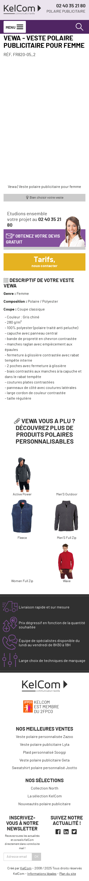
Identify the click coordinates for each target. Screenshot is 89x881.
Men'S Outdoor (66, 494)
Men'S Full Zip (66, 538)
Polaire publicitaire (66, 11)
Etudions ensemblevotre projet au (34, 219)
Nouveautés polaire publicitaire (44, 804)
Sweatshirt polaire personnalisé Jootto (44, 768)
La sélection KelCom (45, 796)
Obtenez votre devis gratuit (33, 238)
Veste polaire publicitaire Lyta (44, 745)
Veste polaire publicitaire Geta (44, 760)
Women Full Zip (22, 581)
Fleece (22, 538)
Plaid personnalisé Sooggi (44, 752)
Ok (36, 856)
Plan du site (67, 874)
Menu (15, 27)
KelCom (26, 868)
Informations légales (41, 874)
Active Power (22, 494)
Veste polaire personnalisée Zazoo (44, 737)
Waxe (66, 581)
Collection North (44, 788)
